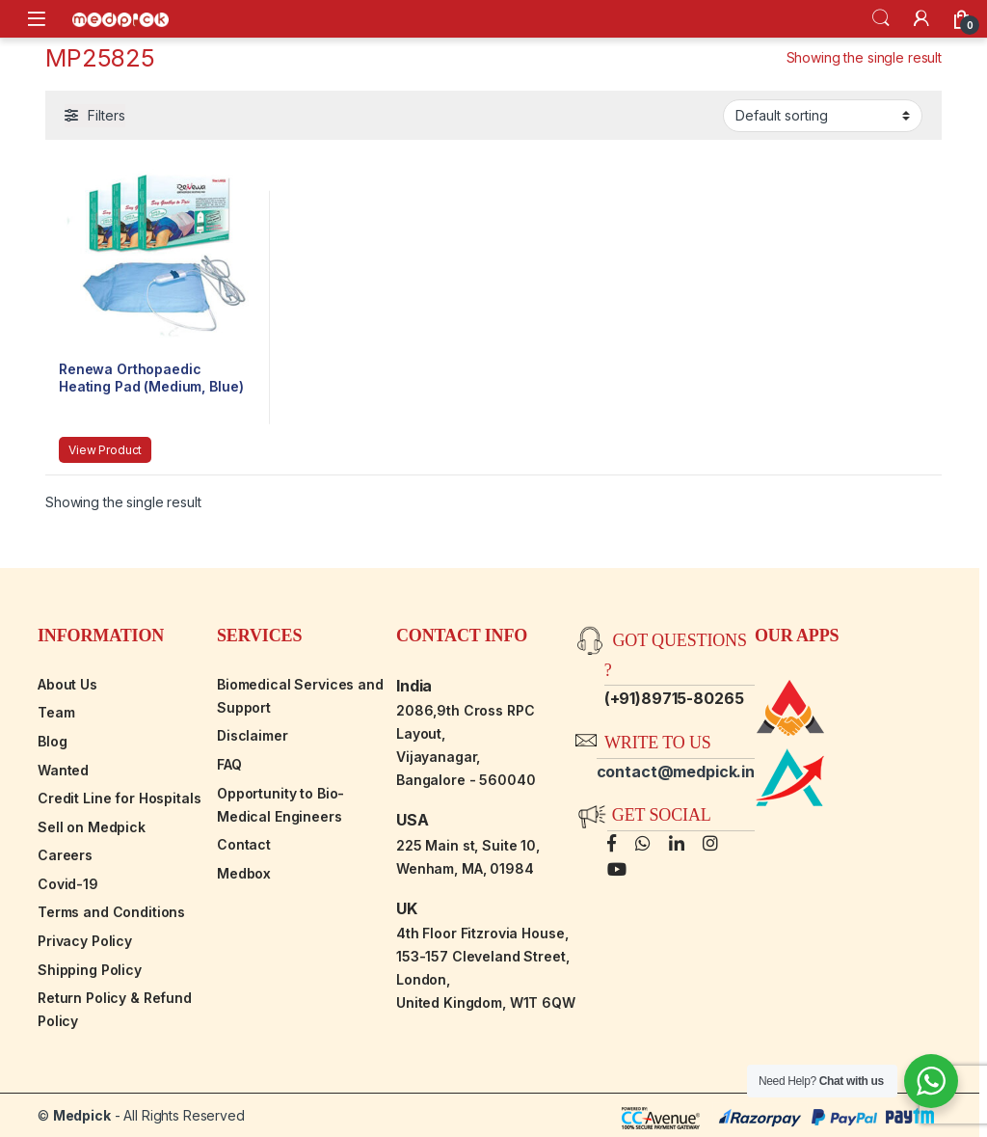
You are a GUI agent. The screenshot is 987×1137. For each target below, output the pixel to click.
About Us (67, 684)
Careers (65, 855)
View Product (105, 450)
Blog (52, 741)
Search (881, 18)
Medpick (82, 1115)
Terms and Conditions (111, 912)
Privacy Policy (85, 941)
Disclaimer (252, 735)
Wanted (63, 770)
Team (56, 712)
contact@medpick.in (676, 771)
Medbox (244, 873)
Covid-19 (68, 884)
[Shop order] (822, 115)
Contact (244, 844)
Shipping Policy (90, 969)
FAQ (229, 764)
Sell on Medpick (92, 827)
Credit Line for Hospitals (119, 798)
